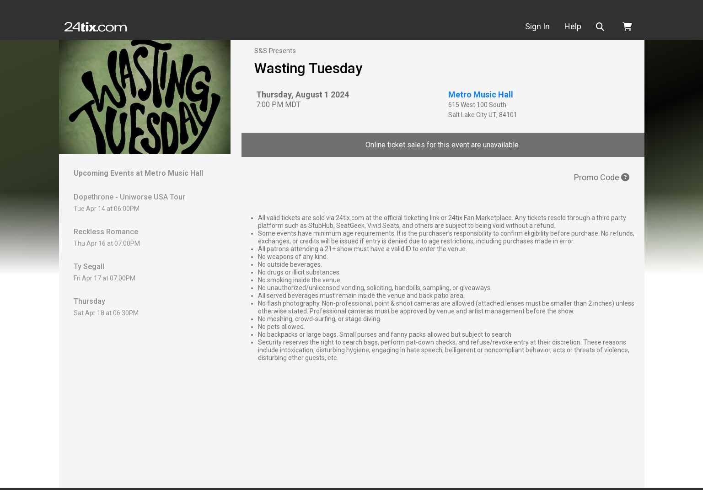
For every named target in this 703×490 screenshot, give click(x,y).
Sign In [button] (537, 26)
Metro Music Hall (480, 94)
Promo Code (601, 177)
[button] (602, 26)
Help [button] (572, 26)
